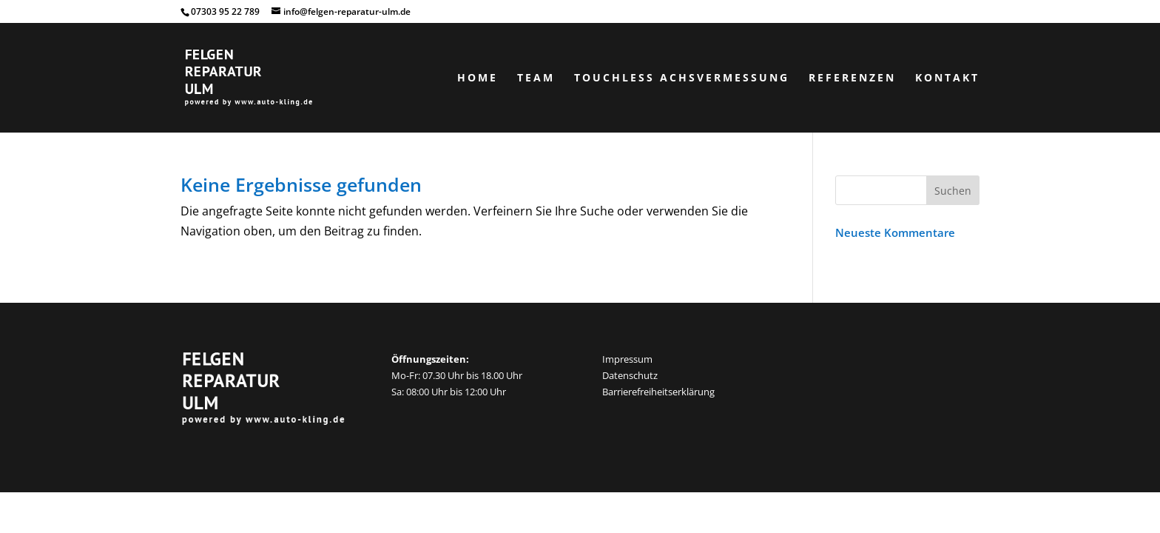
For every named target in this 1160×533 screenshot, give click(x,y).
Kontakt (947, 78)
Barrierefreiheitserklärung (658, 391)
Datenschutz (630, 375)
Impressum (627, 359)
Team (536, 78)
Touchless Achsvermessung (681, 78)
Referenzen (852, 78)
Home (477, 78)
